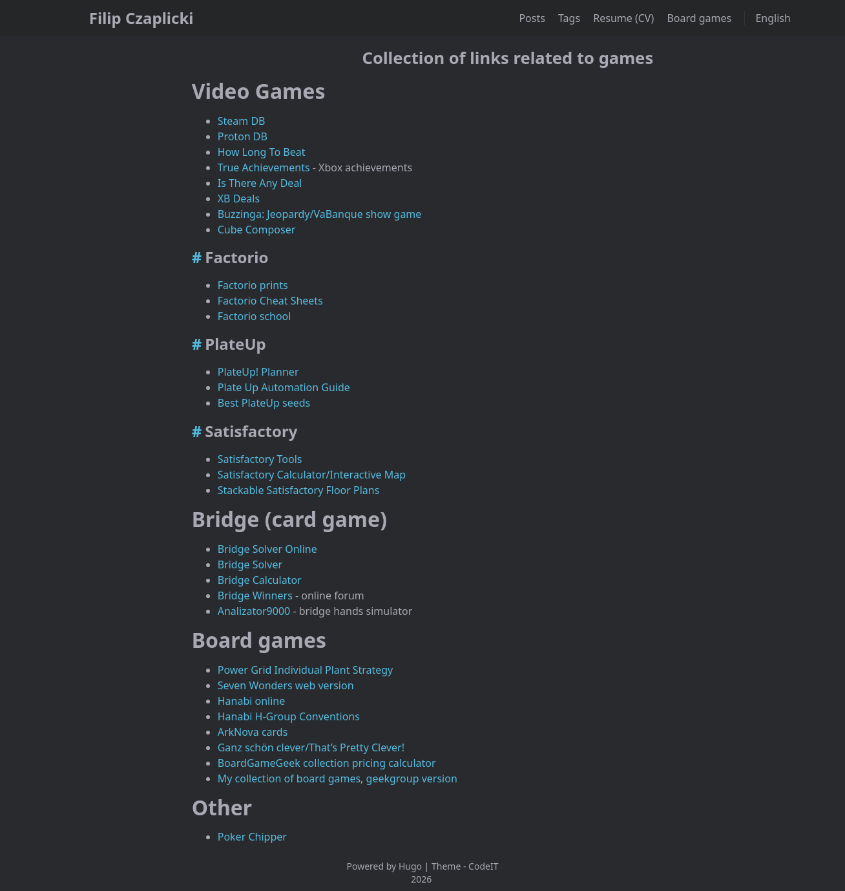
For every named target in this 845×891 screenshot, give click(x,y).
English (774, 18)
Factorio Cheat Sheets (270, 301)
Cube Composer (257, 229)
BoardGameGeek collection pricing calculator (327, 763)
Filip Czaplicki (141, 17)
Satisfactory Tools (260, 459)
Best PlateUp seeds (264, 403)
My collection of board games (289, 778)
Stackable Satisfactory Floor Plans (299, 490)
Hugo (410, 866)
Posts (533, 18)
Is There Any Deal (260, 183)
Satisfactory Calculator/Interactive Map (312, 474)
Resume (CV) (624, 18)
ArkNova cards (253, 732)
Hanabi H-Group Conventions (289, 716)
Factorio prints (253, 285)
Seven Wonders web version (286, 685)
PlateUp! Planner (258, 372)
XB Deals (239, 198)
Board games (700, 18)
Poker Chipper (252, 837)
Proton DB (242, 136)
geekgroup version (411, 778)
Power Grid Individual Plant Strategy (305, 670)
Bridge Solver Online (267, 549)
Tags (570, 18)
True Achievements (264, 167)
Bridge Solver (250, 564)
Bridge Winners (255, 595)
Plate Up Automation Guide (284, 387)
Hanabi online (252, 701)
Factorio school (254, 316)
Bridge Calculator (260, 580)
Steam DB (242, 121)
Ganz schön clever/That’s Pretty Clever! (311, 747)
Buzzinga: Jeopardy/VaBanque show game (320, 214)
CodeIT (483, 866)
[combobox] (806, 19)
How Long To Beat (262, 152)
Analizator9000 (254, 611)
